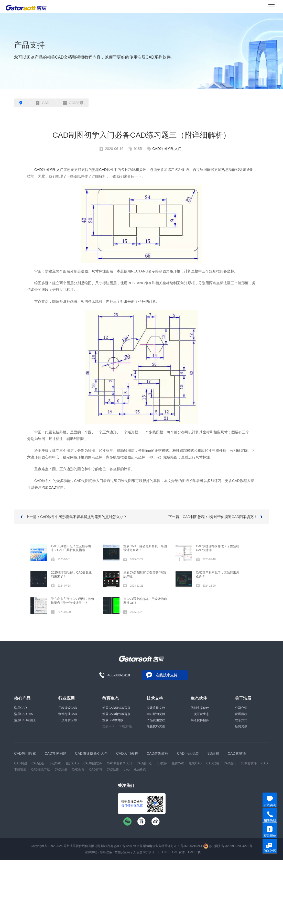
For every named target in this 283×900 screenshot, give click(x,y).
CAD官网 (95, 769)
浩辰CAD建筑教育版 (116, 708)
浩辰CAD (48, 487)
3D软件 (162, 763)
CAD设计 (230, 763)
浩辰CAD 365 (23, 714)
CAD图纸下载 (40, 769)
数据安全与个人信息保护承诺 (135, 852)
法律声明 (91, 852)
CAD (42, 103)
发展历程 (241, 714)
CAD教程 (78, 769)
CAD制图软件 (92, 763)
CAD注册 (61, 769)
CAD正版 (37, 763)
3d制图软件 (249, 763)
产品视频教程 (156, 720)
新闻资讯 (241, 726)
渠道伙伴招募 (200, 720)
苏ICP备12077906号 (128, 846)
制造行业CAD (67, 714)
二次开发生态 (200, 714)
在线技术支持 (166, 675)
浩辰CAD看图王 (25, 720)
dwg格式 (140, 769)
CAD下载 (194, 852)
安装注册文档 (156, 708)
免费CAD (178, 763)
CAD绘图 (112, 769)
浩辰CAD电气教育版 (116, 714)
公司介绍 (241, 708)
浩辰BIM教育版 (112, 720)
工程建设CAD (67, 708)
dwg (126, 769)
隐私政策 (106, 852)
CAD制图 (20, 763)
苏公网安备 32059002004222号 (227, 846)
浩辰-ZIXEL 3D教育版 (117, 726)
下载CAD (55, 763)
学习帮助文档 (156, 714)
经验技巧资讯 (156, 726)
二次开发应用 (67, 720)
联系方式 (241, 720)
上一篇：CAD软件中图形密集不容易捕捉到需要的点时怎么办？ (76, 517)
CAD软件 (178, 852)
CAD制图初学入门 (166, 149)
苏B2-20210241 (191, 846)
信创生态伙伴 (200, 708)
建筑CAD (195, 763)
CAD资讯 (73, 103)
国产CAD (72, 763)
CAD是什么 (144, 763)
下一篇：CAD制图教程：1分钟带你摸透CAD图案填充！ (212, 517)
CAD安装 (212, 763)
